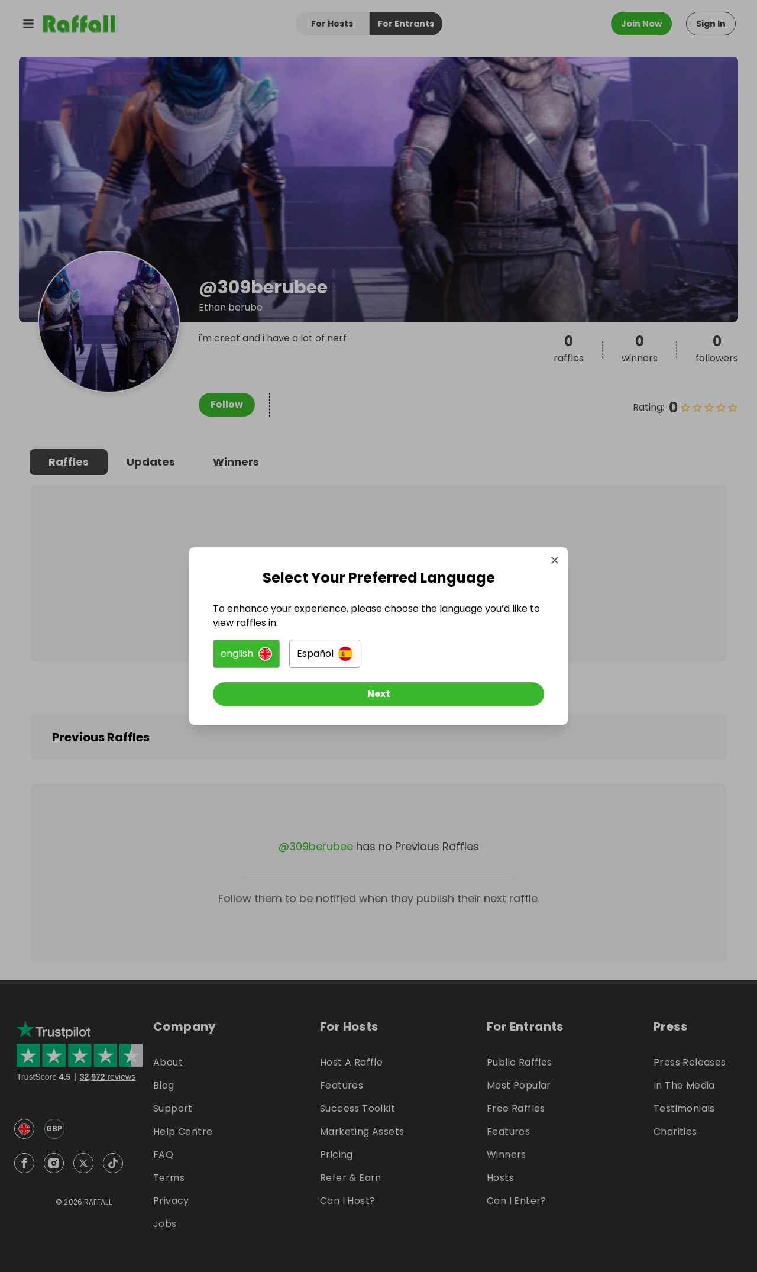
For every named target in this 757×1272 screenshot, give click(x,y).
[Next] (378, 694)
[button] (246, 654)
